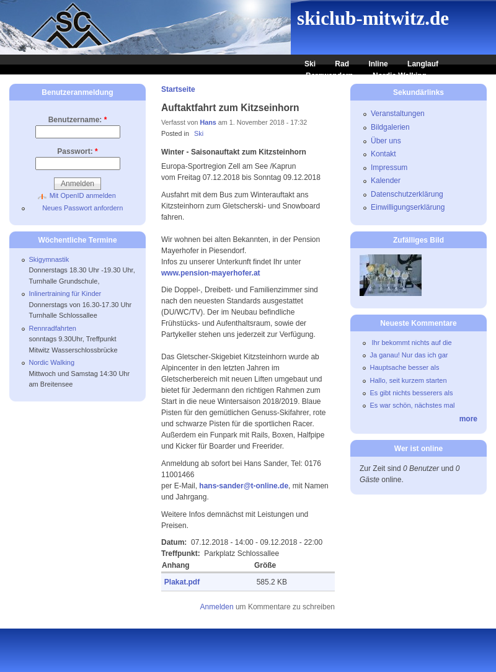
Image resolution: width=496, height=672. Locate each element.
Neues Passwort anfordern (82, 208)
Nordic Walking (400, 75)
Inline (378, 64)
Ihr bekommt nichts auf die (411, 342)
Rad (342, 64)
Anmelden (217, 607)
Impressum (389, 167)
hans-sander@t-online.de (243, 486)
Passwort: (77, 151)
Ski (310, 64)
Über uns (386, 141)
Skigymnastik (49, 259)
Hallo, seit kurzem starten (408, 380)
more (468, 418)
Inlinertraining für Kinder (65, 293)
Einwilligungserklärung (408, 207)
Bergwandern (329, 75)
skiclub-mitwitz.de (373, 18)
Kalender (386, 180)
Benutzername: (77, 119)
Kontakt (383, 154)
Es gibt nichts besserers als (411, 392)
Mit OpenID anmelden (83, 195)
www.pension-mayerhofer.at (211, 273)
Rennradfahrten (52, 328)
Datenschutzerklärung (407, 194)
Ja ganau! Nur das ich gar (409, 355)
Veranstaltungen (398, 113)
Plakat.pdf (182, 582)
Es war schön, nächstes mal (412, 405)
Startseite (178, 89)
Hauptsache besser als (405, 367)
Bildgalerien (390, 127)
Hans (208, 122)
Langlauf (422, 64)
